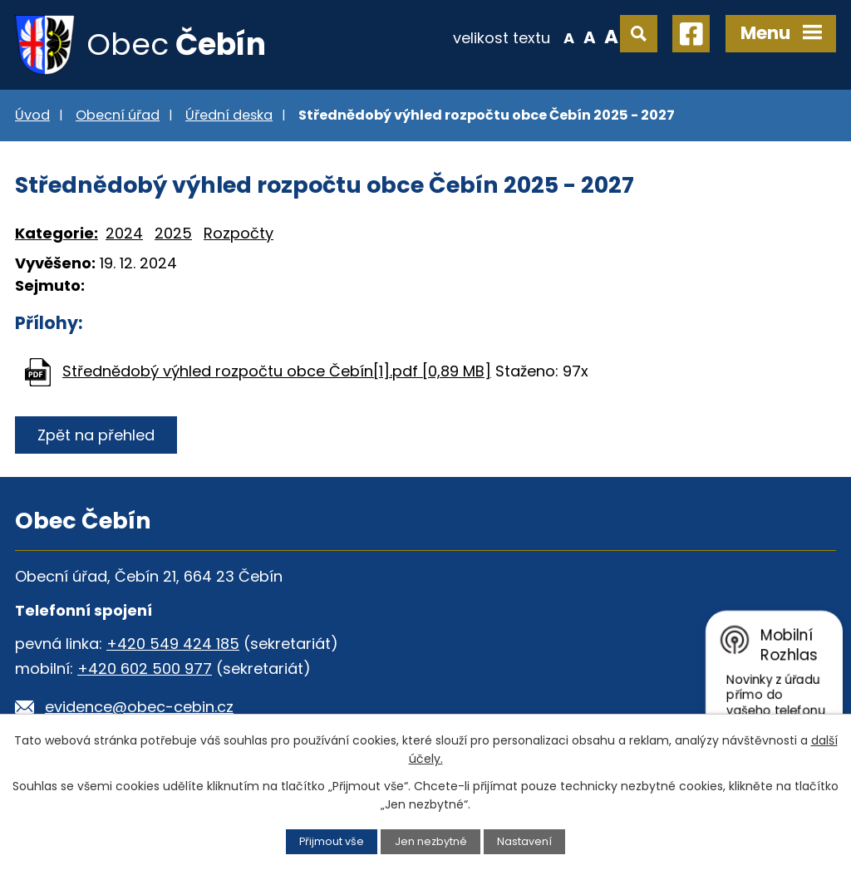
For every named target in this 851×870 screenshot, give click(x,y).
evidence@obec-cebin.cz (139, 706)
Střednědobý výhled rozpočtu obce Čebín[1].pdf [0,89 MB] (276, 371)
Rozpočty (238, 233)
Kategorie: (56, 233)
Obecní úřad (118, 115)
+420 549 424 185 (172, 643)
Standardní (589, 37)
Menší (569, 37)
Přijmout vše (331, 841)
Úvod (32, 115)
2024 (124, 233)
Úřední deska (229, 115)
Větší (611, 37)
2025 (173, 233)
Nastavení (524, 841)
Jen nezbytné (431, 841)
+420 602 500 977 (144, 668)
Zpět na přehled (96, 435)
